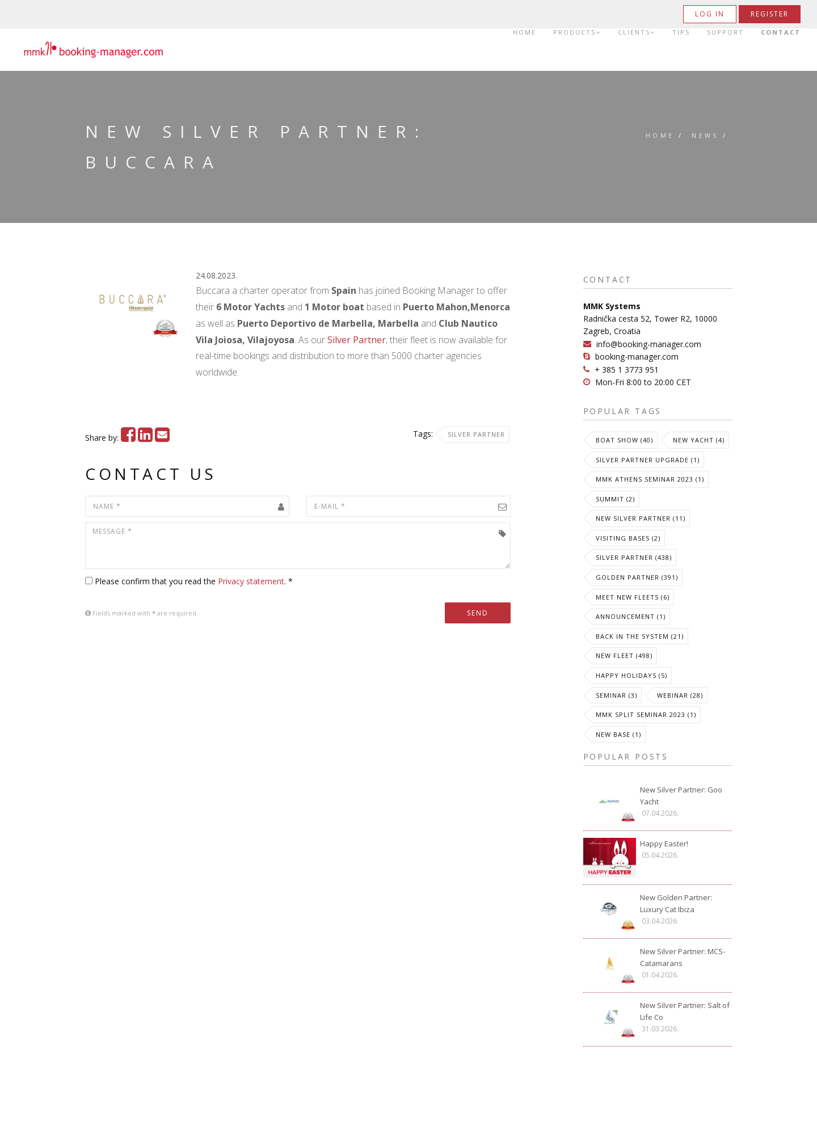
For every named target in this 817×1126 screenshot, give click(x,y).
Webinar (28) (680, 695)
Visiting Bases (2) (628, 538)
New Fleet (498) (624, 655)
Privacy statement (251, 581)
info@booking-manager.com (648, 344)
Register (770, 14)
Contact (781, 32)
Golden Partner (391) (637, 577)
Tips (681, 32)
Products (577, 32)
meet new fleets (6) (632, 597)
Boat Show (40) (624, 440)
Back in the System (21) (640, 636)
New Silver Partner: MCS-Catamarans (682, 957)
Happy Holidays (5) (631, 675)
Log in (710, 14)
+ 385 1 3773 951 (627, 369)
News (705, 135)
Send (477, 613)
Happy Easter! (664, 843)
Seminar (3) (616, 695)
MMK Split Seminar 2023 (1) (646, 714)
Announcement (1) (631, 616)
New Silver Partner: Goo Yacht (681, 796)
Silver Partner (356, 340)
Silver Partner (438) (634, 557)
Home (524, 32)
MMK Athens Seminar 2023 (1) (650, 479)
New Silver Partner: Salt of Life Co (685, 1011)
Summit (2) (615, 499)
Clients (636, 32)
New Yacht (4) (699, 440)
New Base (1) (618, 734)
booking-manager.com (637, 356)
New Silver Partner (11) (640, 518)
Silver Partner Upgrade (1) (648, 460)
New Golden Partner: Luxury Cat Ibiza (676, 903)
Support (725, 32)
